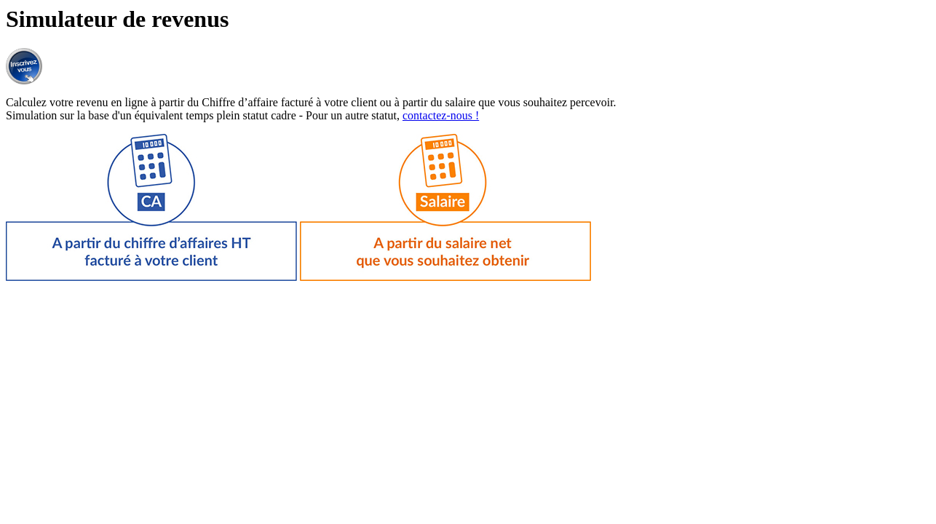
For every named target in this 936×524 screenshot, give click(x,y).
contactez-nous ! (440, 115)
